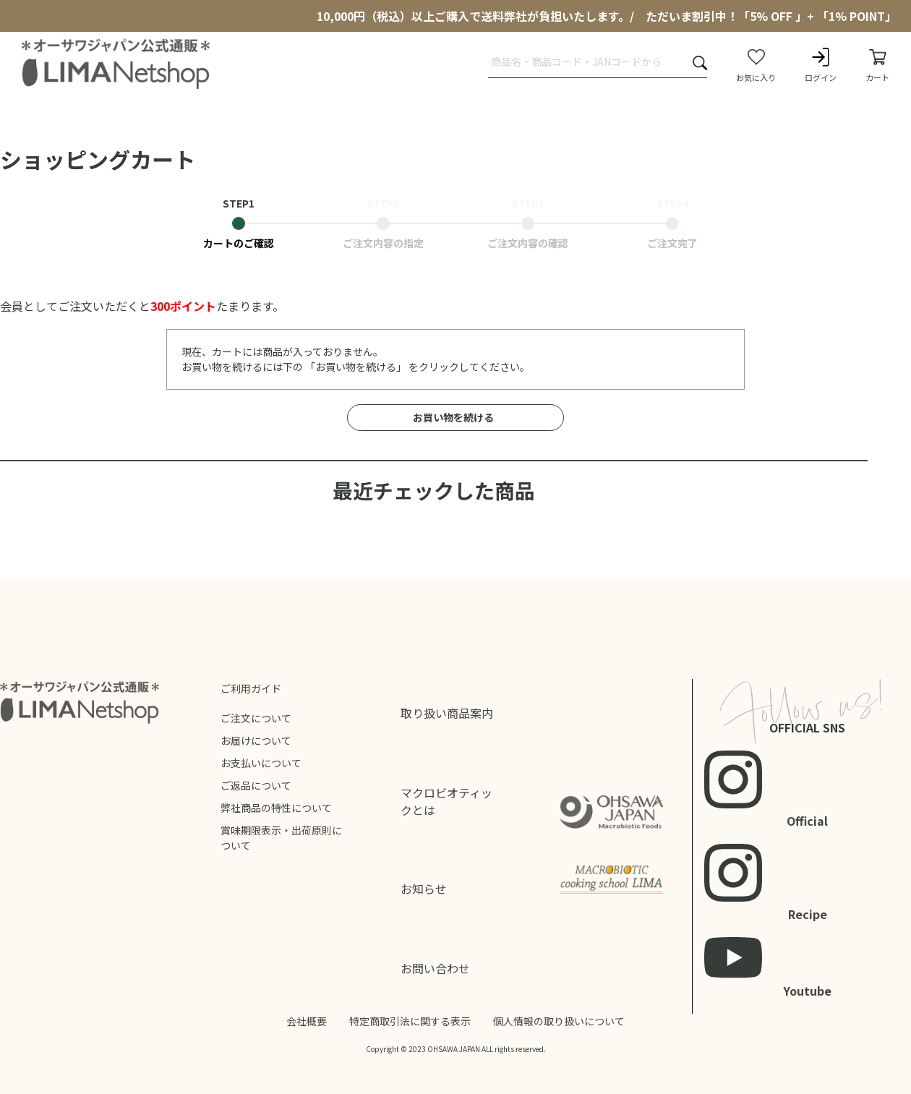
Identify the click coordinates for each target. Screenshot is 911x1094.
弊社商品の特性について (276, 807)
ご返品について (256, 785)
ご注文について (256, 718)
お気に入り (756, 64)
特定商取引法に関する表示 (410, 1021)
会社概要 (306, 1021)
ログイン (821, 64)
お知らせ (424, 888)
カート (877, 64)
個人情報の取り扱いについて (559, 1021)
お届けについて (256, 740)
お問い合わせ (435, 968)
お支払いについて (261, 763)
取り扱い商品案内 (447, 713)
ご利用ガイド (251, 688)
